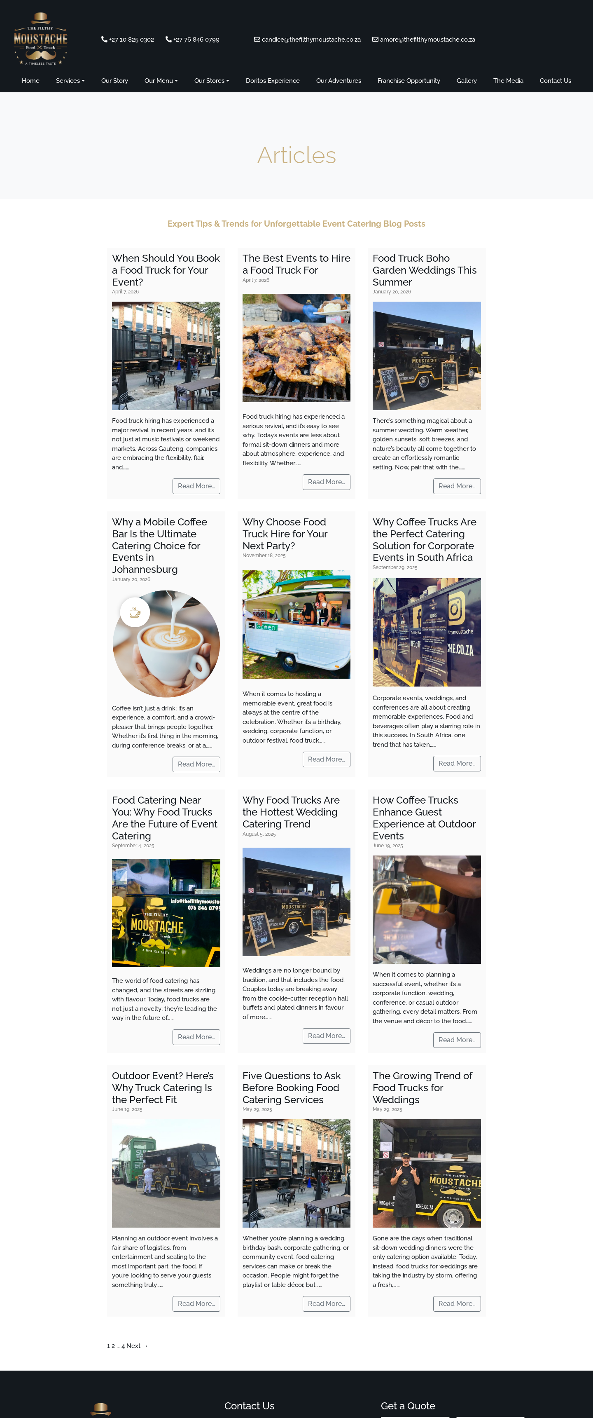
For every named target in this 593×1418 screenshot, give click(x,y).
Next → (137, 1346)
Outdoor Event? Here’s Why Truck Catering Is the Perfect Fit (163, 1088)
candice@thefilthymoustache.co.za (308, 39)
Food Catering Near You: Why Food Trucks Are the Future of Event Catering (164, 817)
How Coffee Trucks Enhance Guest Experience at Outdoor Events (424, 817)
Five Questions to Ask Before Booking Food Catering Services (292, 1088)
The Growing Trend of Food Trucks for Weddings (422, 1088)
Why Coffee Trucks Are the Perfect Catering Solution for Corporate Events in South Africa (424, 539)
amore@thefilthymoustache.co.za (423, 39)
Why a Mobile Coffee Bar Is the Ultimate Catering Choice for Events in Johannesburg (159, 545)
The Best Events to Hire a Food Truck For (296, 264)
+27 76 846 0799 (192, 39)
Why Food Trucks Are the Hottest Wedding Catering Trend (291, 812)
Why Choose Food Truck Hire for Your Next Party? (285, 534)
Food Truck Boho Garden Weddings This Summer (425, 270)
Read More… (196, 486)
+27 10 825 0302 (127, 39)
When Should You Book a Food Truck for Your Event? (166, 270)
